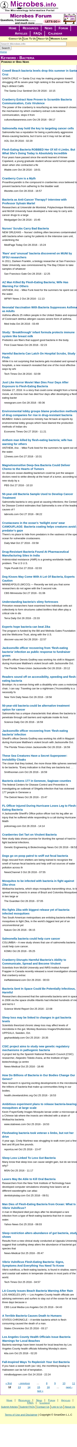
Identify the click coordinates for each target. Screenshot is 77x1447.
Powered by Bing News (15, 61)
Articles (21, 33)
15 (38, 1387)
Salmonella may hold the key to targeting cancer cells (38, 128)
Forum (63, 28)
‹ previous (24, 1383)
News (49, 28)
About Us (43, 38)
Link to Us (57, 1406)
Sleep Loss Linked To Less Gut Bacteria (29, 1157)
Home (13, 28)
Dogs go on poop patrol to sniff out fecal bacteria (35, 855)
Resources (30, 28)
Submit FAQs (27, 1406)
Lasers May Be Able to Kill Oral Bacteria (29, 1179)
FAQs (37, 33)
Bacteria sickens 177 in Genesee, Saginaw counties (36, 780)
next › (69, 1387)
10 (63, 1383)
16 (48, 1387)
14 (29, 1387)
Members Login (59, 38)
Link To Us (30, 38)
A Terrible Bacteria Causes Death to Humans (32, 1315)
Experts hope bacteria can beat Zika (26, 626)
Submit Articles (9, 1406)
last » (40, 1390)
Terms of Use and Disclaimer (21, 1414)
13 (19, 1387)
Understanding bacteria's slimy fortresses (30, 601)
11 (73, 1383)
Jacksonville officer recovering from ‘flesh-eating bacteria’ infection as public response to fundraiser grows (36, 651)
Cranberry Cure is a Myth (19, 178)
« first (9, 1383)
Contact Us (15, 38)
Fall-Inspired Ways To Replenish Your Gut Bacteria (36, 1362)
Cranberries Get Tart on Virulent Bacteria (29, 834)
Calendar (55, 33)
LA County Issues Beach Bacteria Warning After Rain (37, 1290)
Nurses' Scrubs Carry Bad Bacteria (25, 228)
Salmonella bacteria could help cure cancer (31, 938)
